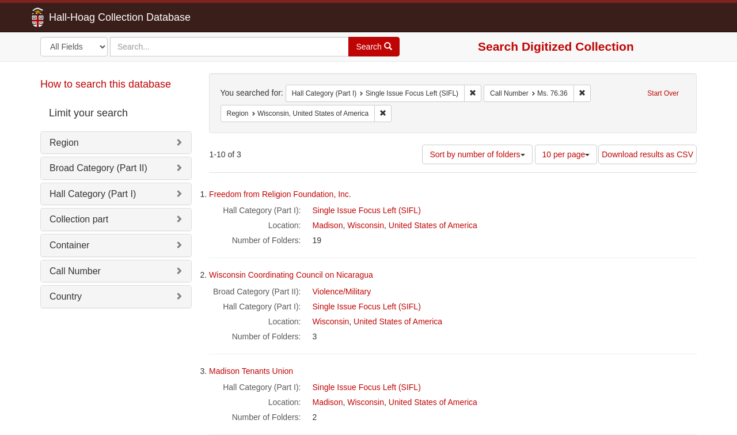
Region (64, 142)
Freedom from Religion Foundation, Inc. (280, 194)
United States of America (433, 225)
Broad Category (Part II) (98, 168)
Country (66, 296)
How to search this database (105, 84)
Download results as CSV (647, 154)
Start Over (663, 93)
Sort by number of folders (477, 154)
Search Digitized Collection (556, 46)
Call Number (75, 271)
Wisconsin (365, 225)
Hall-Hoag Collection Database (83, 17)
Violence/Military (342, 291)
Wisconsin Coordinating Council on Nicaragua (291, 274)
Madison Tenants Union (251, 371)
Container (69, 245)
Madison (328, 225)
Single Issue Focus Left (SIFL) (367, 210)
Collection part (79, 219)
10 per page (566, 154)
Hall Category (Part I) (93, 194)
